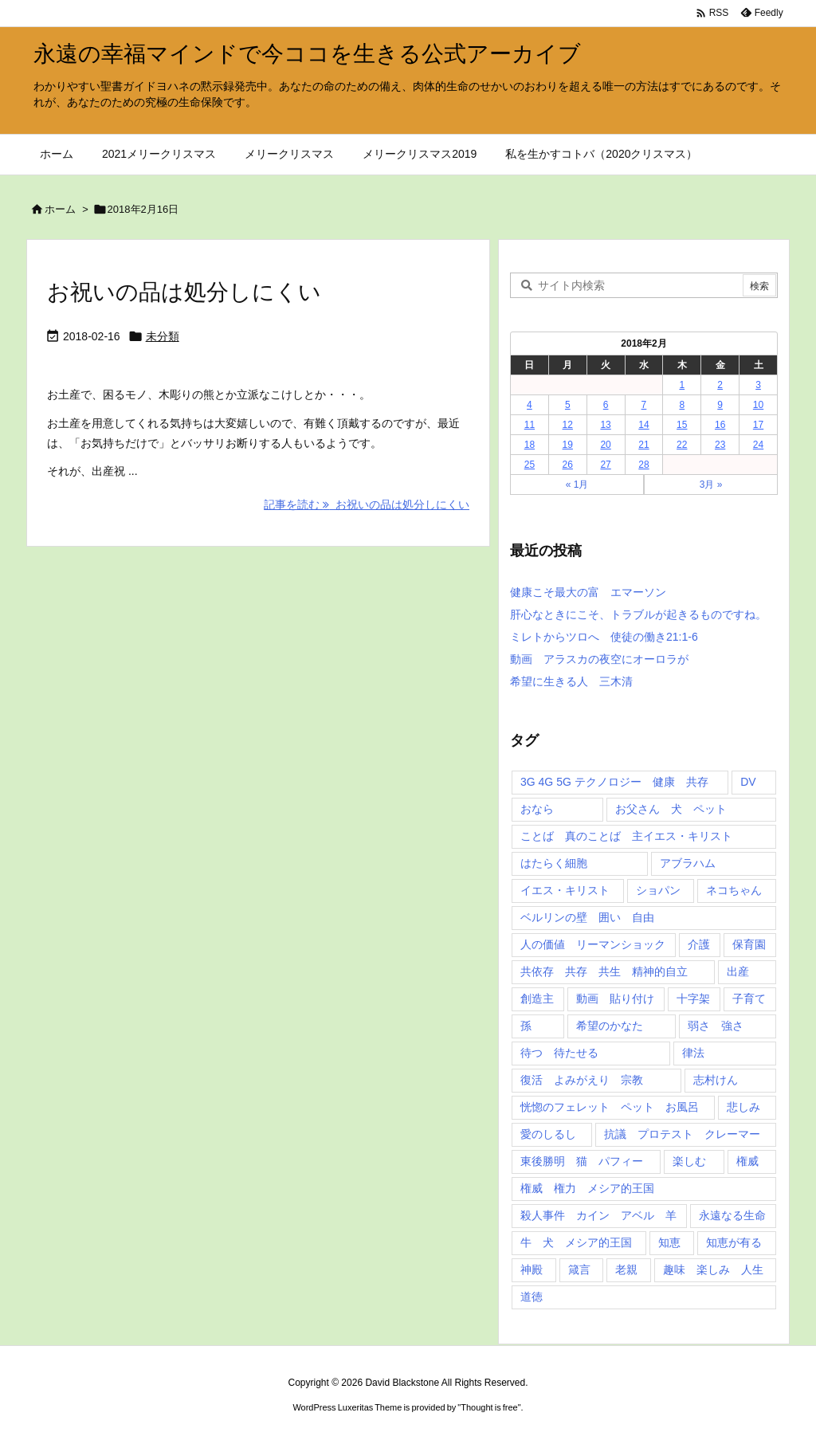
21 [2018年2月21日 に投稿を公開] (643, 444)
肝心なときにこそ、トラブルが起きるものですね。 (638, 614)
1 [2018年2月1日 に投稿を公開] (682, 384)
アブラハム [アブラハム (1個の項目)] (688, 863)
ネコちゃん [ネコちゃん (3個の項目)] (734, 890)
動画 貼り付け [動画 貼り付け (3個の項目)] (615, 998)
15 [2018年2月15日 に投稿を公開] (682, 424)
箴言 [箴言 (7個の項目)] (579, 1269)
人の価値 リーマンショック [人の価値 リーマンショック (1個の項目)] (592, 944)
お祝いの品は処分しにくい (184, 292)
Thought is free (489, 1407)
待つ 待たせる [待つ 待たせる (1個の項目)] (559, 1052)
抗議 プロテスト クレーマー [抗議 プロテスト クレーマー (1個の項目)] (682, 1134)
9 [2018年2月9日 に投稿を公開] (720, 404)
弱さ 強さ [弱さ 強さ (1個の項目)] (715, 1025)
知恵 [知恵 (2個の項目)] (669, 1242)
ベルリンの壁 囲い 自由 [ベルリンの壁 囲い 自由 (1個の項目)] (587, 917)
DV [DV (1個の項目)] (747, 781)
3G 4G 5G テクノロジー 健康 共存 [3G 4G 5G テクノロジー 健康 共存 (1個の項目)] (614, 781)
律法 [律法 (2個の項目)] (693, 1052)
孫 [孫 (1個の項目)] (526, 1025)
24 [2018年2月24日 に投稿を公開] (758, 444)
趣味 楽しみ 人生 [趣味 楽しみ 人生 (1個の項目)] (713, 1269)
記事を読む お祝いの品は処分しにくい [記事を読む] (366, 504)
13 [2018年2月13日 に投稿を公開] (605, 424)
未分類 (162, 336)
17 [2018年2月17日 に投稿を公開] (758, 424)
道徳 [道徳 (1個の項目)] (531, 1296)
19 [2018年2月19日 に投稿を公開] (568, 444)
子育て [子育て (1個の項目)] (749, 998)
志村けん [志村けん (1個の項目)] (715, 1079)
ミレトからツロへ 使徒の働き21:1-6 (604, 636)
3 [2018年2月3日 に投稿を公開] (758, 384)
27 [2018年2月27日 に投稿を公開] (605, 464)
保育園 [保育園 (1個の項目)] (749, 944)
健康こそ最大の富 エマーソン (588, 592)
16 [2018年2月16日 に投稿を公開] (720, 424)
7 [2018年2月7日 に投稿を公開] (644, 404)
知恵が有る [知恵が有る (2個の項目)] (734, 1242)
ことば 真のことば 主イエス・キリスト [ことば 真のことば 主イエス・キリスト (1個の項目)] (626, 836)
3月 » (711, 484)
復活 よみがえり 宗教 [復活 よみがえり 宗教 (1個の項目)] (581, 1079)
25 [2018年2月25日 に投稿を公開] (529, 464)
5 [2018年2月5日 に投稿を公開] (568, 404)
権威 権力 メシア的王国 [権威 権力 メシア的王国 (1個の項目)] (587, 1188)
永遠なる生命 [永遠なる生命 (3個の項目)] (732, 1215)
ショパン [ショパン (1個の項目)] (658, 890)
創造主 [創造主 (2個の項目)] (537, 998)
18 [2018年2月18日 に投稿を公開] (529, 444)
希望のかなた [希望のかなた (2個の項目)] (609, 1025)
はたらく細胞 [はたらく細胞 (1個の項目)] (553, 863)
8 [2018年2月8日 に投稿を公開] (682, 404)
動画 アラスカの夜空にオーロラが (599, 659)
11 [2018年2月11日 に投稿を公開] (529, 424)
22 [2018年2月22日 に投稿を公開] (682, 444)
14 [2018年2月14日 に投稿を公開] (643, 424)
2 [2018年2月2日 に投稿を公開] (720, 384)
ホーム (60, 209)
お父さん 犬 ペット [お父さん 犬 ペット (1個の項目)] (671, 808)
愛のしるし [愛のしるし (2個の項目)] (548, 1134)
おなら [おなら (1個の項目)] (537, 808)
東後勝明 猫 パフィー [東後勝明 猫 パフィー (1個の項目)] (581, 1161)
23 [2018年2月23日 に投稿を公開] (720, 444)
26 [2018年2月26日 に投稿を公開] (568, 464)
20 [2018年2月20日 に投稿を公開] (605, 444)
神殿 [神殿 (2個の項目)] (531, 1269)
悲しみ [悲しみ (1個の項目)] (743, 1107)
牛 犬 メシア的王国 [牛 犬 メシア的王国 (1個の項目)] (576, 1242)
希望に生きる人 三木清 (571, 681)
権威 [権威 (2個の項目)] (747, 1161)
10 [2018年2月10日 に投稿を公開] (758, 404)
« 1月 (577, 484)
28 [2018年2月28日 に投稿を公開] (643, 464)
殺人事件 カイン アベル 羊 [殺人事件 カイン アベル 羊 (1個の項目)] (598, 1215)
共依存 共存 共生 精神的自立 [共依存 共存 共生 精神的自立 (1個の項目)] (604, 971)
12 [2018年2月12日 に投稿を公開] (568, 424)
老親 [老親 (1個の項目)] (626, 1269)
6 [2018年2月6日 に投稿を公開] (606, 404)
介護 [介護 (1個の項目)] (699, 944)
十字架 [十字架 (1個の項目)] (693, 998)
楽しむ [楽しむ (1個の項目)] (689, 1161)
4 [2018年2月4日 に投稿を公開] (529, 404)
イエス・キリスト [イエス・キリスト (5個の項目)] (565, 890)
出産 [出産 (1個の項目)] (738, 971)
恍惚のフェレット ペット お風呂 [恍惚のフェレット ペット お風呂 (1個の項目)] (609, 1107)
